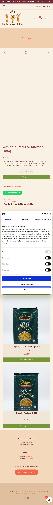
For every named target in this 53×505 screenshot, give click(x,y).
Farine (11, 187)
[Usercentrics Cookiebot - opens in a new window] (42, 214)
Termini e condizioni (21, 493)
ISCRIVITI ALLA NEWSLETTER (26, 472)
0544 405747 (30, 456)
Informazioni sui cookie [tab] (42, 219)
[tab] (26, 200)
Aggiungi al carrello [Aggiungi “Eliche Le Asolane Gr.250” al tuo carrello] (26, 426)
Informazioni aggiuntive (9, 201)
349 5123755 (30, 458)
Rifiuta (26, 290)
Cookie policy (43, 491)
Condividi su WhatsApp (12, 192)
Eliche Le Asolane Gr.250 (26, 413)
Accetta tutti (26, 278)
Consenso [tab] (8, 219)
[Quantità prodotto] (26, 171)
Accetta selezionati (26, 284)
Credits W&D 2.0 (32, 493)
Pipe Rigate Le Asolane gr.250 (26, 347)
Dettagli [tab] (25, 219)
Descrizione (6, 199)
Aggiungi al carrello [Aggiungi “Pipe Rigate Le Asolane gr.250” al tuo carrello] (26, 360)
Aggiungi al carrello (26, 177)
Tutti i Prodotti (17, 187)
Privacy (36, 491)
